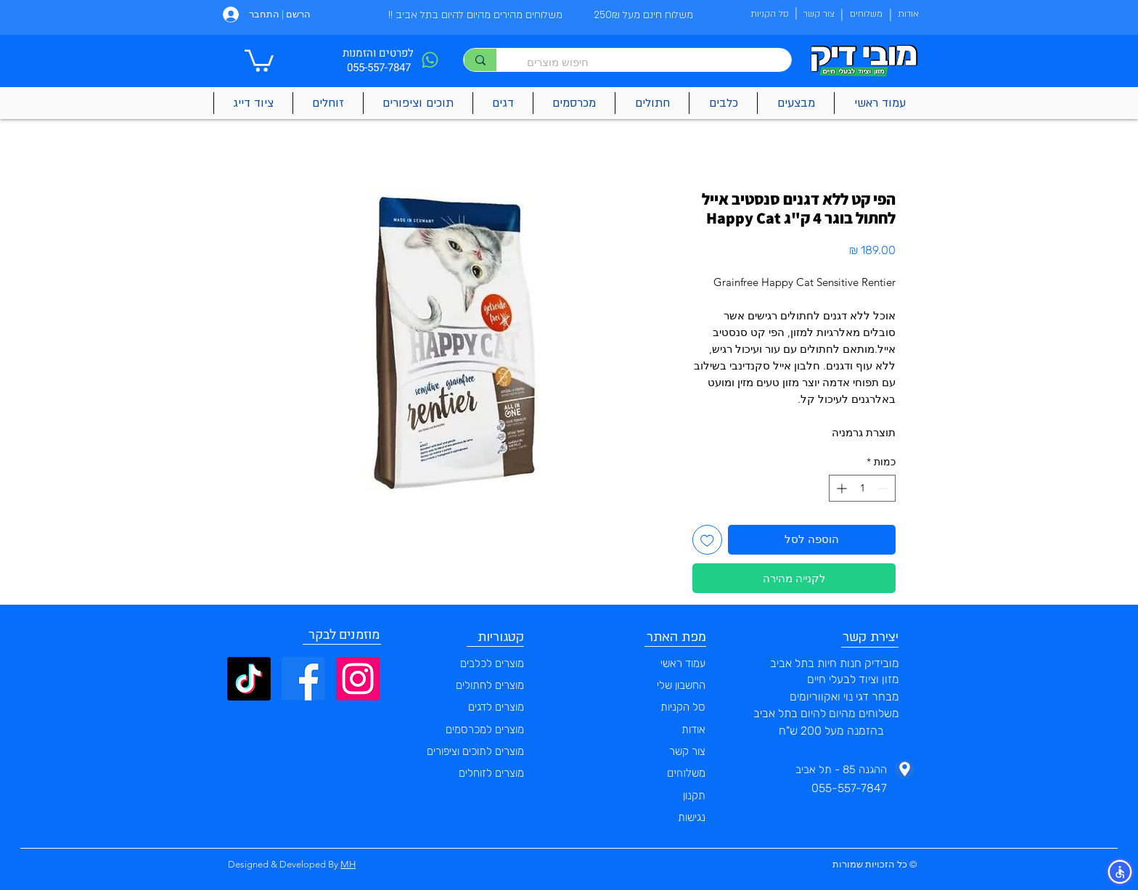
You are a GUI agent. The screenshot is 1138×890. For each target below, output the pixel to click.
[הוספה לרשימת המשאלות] (707, 540)
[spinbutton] (862, 488)
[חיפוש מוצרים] (651, 62)
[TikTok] (249, 679)
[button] (259, 59)
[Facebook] (303, 679)
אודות (693, 729)
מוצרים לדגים (496, 707)
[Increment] (840, 488)
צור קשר (687, 751)
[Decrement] (884, 488)
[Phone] (429, 60)
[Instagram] (358, 679)
